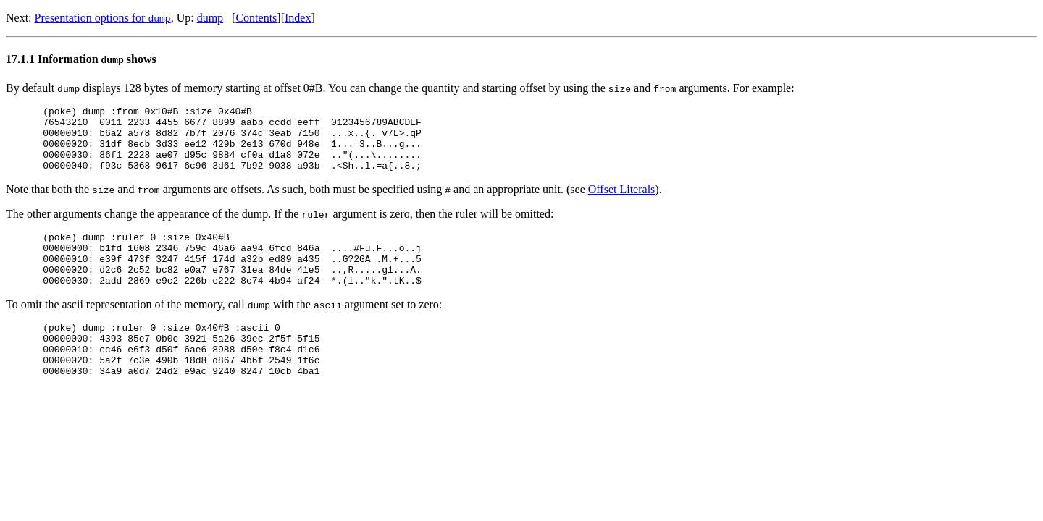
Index (298, 18)
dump (210, 18)
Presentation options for (103, 18)
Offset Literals (621, 202)
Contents (256, 18)
